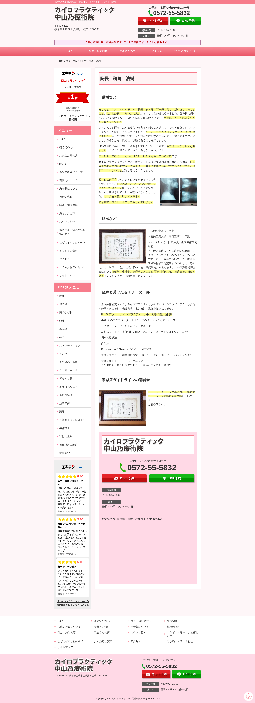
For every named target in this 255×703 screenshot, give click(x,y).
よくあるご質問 (68, 250)
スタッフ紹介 (73, 61)
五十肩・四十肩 (68, 370)
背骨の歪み (65, 436)
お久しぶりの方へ (69, 155)
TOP (69, 51)
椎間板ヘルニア (68, 386)
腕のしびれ (65, 312)
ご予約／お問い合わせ (186, 51)
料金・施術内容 (98, 51)
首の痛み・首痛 (68, 362)
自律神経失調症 (68, 444)
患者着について (68, 188)
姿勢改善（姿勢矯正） (72, 419)
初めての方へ (67, 147)
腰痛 (62, 295)
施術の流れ (65, 196)
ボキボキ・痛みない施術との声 (72, 232)
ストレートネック (69, 345)
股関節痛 (64, 403)
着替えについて (68, 180)
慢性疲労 (64, 453)
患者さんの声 (127, 51)
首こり (63, 353)
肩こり (63, 304)
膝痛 (62, 411)
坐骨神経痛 (65, 395)
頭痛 (62, 320)
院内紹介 (64, 163)
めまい (63, 337)
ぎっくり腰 (65, 378)
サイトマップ (67, 275)
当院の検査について (71, 172)
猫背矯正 (64, 428)
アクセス (157, 51)
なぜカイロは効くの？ (72, 242)
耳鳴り (63, 329)
